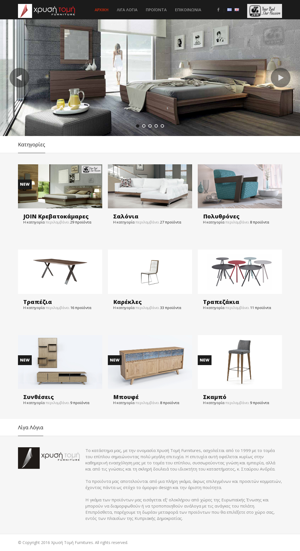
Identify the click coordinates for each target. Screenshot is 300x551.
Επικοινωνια (188, 9)
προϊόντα (80, 222)
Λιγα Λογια (127, 9)
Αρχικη (101, 9)
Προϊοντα (156, 9)
